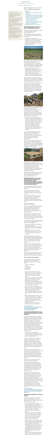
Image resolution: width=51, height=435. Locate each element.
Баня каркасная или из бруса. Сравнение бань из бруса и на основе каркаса (14, 15)
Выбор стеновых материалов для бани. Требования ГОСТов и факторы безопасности (15, 20)
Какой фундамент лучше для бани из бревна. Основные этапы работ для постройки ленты (15, 32)
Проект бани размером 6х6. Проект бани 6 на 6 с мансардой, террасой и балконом (15, 25)
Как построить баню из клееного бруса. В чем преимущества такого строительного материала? (15, 36)
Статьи (29, 5)
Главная (20, 5)
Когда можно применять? (31, 19)
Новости (25, 5)
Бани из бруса (25, 2)
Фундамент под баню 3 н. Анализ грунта (33, 24)
